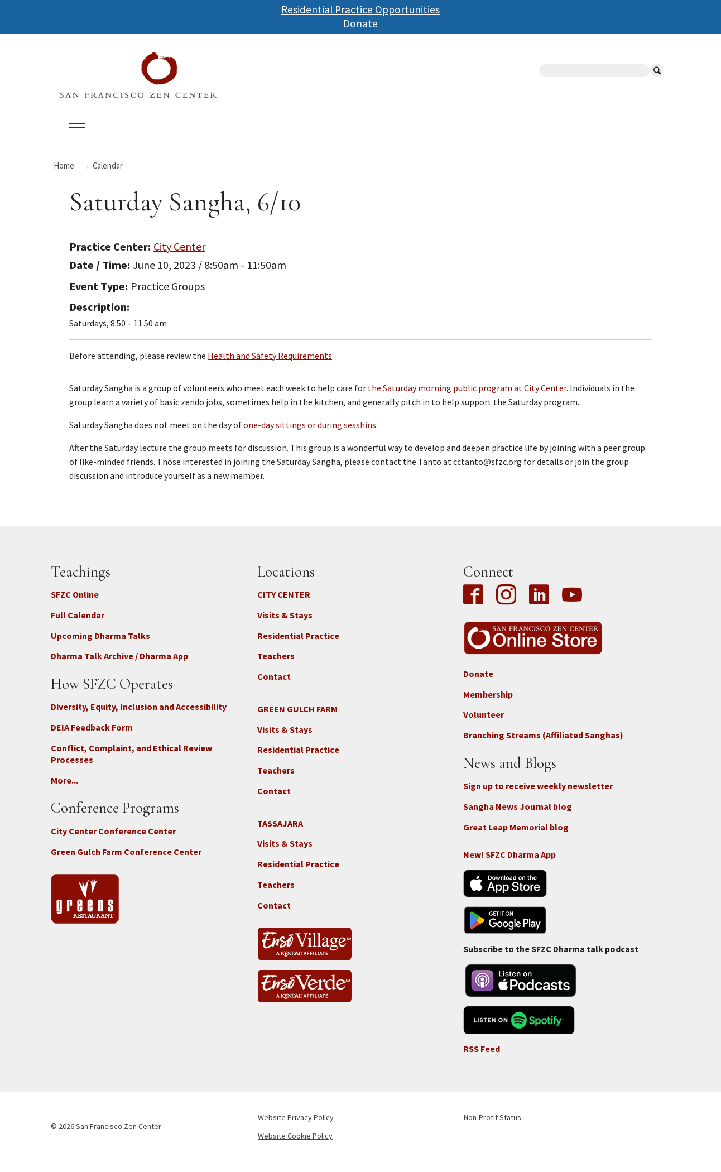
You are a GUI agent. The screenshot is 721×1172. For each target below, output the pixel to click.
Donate (360, 23)
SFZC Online (337, 139)
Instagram (506, 605)
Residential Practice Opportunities (360, 9)
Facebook (476, 605)
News (439, 139)
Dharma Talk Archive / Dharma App (119, 665)
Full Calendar (77, 624)
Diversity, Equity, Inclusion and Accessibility (139, 716)
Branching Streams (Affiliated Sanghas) (543, 745)
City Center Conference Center (113, 840)
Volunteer (483, 724)
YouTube (572, 605)
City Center (179, 256)
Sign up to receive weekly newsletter (538, 795)
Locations (190, 139)
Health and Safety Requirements (270, 365)
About (74, 139)
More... (64, 789)
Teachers (276, 665)
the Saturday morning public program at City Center (467, 397)
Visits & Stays (285, 624)
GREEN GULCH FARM (297, 718)
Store (483, 139)
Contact (274, 686)
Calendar (128, 139)
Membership (488, 703)
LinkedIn (539, 605)
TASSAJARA (280, 832)
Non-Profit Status (492, 1127)
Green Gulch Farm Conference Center (126, 861)
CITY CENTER (283, 604)
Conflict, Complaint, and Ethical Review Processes (131, 763)
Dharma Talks (262, 139)
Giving (395, 139)
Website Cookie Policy (295, 1145)
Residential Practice (298, 645)
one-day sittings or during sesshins (309, 434)
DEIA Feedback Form (92, 737)
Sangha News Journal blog (517, 816)
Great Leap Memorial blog (516, 836)
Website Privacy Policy (296, 1127)
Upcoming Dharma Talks (100, 645)
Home (64, 175)
